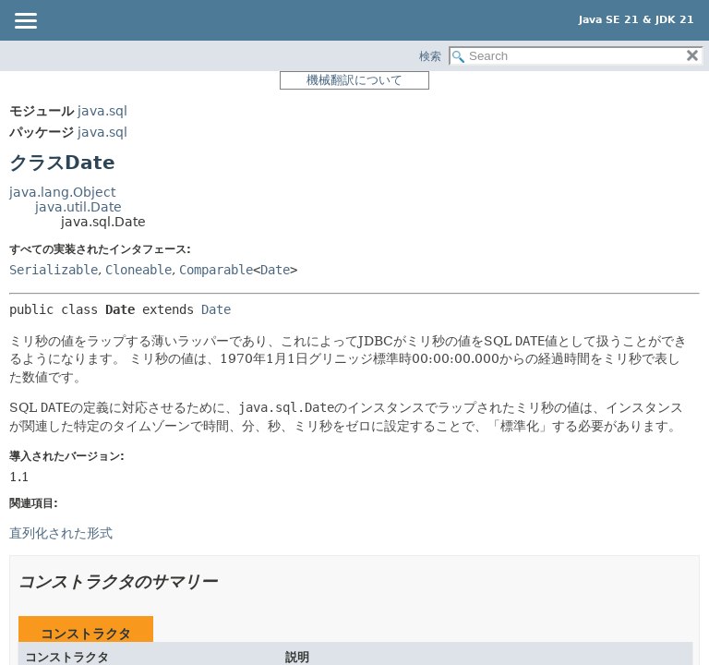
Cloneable (138, 269)
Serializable (53, 269)
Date (275, 269)
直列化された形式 (61, 533)
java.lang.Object (62, 192)
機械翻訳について (354, 80)
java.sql (102, 110)
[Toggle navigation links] (25, 22)
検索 (430, 56)
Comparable (216, 269)
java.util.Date (78, 207)
